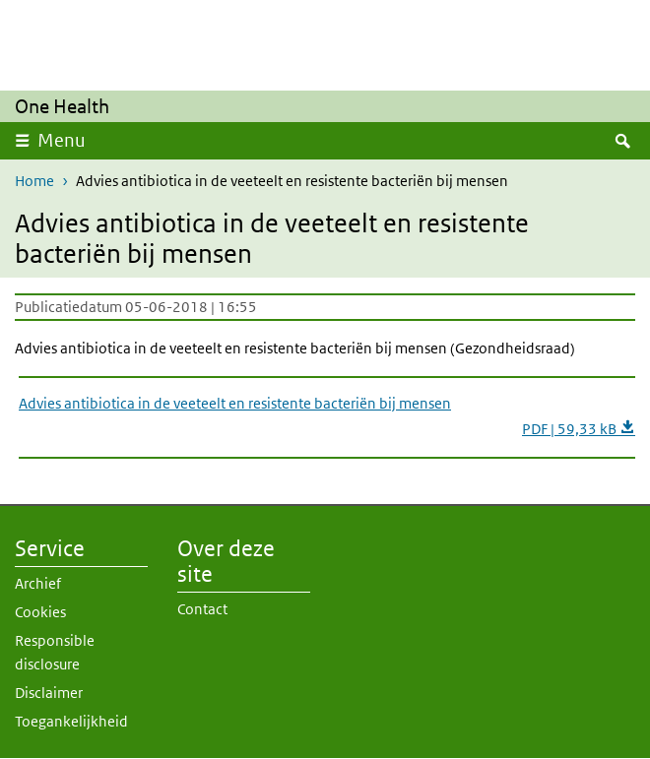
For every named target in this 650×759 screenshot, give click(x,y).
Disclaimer (49, 692)
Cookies (40, 611)
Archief (38, 583)
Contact (202, 609)
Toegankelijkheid (71, 721)
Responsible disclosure (55, 652)
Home (34, 180)
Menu (61, 140)
